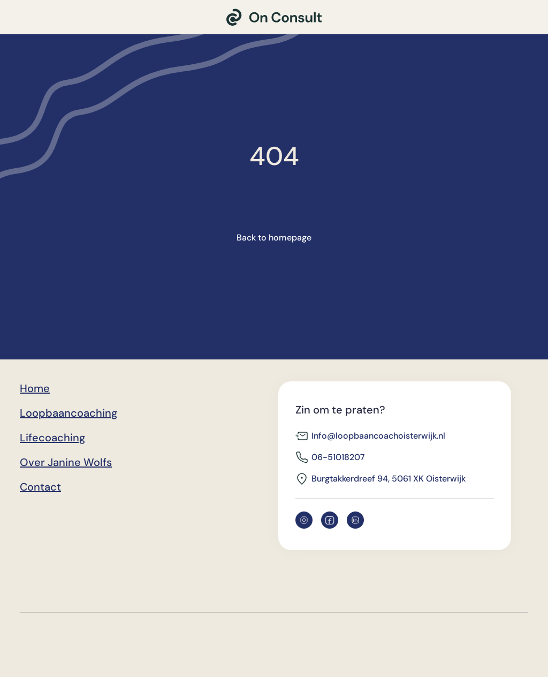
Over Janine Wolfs (66, 462)
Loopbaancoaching (68, 413)
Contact (40, 487)
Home (35, 388)
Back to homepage (274, 237)
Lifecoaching (52, 438)
